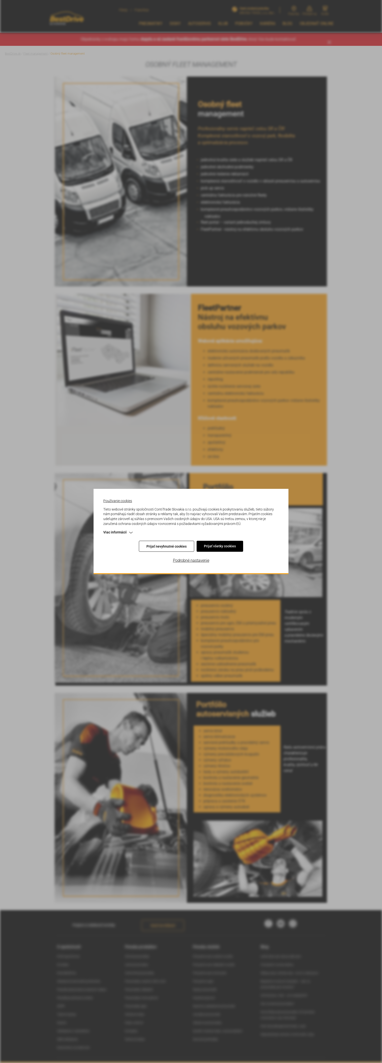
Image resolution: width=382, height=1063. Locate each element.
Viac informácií (118, 532)
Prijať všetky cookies (220, 546)
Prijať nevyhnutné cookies (166, 546)
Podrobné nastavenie (191, 560)
